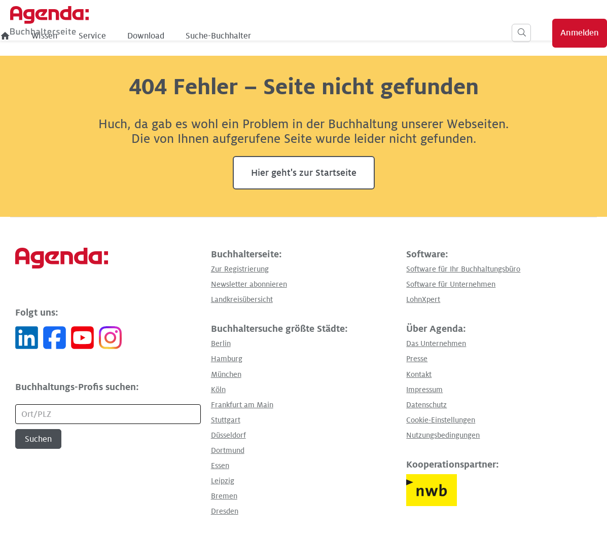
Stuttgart (225, 420)
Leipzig (222, 481)
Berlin (221, 343)
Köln (218, 390)
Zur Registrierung (240, 269)
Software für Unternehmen (450, 284)
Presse (416, 359)
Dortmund (227, 450)
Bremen (224, 496)
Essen (220, 465)
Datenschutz (426, 405)
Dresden (224, 511)
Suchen (38, 439)
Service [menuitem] (197, 36)
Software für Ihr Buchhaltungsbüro (463, 269)
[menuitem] (111, 36)
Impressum (424, 390)
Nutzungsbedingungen (443, 435)
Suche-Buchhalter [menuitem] (323, 36)
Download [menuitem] (251, 36)
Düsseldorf (228, 435)
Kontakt (419, 374)
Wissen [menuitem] (150, 36)
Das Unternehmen (436, 343)
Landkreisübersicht (242, 299)
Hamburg (226, 359)
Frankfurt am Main (242, 405)
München (226, 374)
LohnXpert (423, 299)
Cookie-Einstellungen (440, 420)
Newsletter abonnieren (249, 284)
